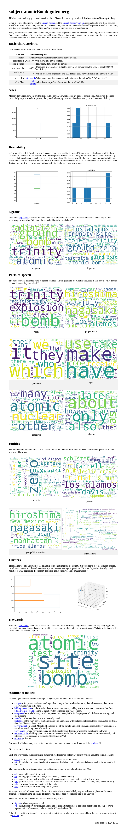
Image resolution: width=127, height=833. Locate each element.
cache (17, 759)
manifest (18, 718)
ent (15, 779)
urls (16, 784)
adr (15, 774)
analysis (18, 703)
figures (17, 803)
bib (15, 776)
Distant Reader (48, 23)
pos (16, 781)
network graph (20, 726)
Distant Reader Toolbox (73, 23)
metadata (18, 721)
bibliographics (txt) (23, 708)
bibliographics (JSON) (24, 711)
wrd (16, 786)
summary (18, 738)
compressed (19, 713)
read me (94, 743)
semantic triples (21, 733)
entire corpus (33, 82)
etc (15, 806)
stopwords (31, 78)
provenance (19, 731)
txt (15, 762)
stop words (23, 217)
